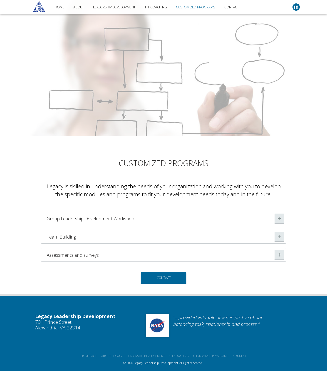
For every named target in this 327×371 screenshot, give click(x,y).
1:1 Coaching (155, 7)
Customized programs (210, 356)
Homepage (89, 356)
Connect (239, 356)
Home (59, 7)
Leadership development (146, 356)
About (78, 7)
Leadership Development (114, 7)
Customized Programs (195, 7)
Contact (231, 7)
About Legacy (111, 356)
